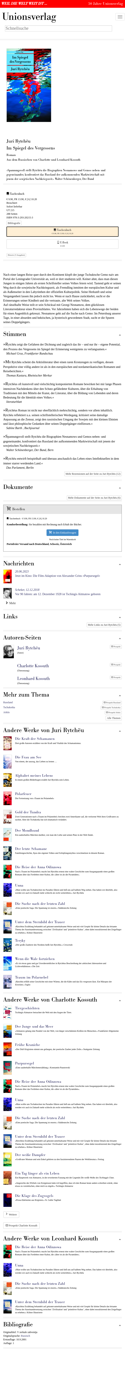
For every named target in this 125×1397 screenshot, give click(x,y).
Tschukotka (9, 707)
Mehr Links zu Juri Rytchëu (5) (104, 624)
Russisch (25, 1335)
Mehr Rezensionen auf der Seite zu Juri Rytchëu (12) (93, 473)
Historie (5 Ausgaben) (16, 255)
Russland (8, 702)
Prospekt (115, 647)
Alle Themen (113, 718)
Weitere (13, 1214)
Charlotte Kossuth (33, 666)
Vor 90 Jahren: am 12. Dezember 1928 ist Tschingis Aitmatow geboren (57, 592)
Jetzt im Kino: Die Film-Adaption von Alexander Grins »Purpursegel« (57, 573)
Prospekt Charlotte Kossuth (21, 1225)
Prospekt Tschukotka (111, 707)
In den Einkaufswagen (62, 532)
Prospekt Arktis (113, 712)
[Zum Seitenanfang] (120, 335)
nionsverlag (29, 16)
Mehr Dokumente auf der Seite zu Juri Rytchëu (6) (94, 497)
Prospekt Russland (112, 703)
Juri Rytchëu (28, 648)
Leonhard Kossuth (33, 678)
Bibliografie (14, 223)
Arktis (6, 712)
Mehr (11, 603)
